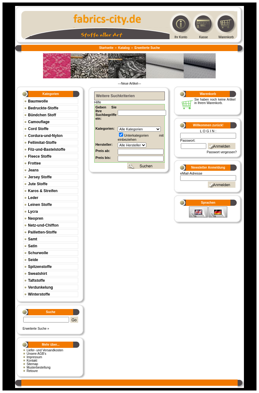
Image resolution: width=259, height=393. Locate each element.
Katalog (124, 48)
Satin (32, 246)
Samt (32, 239)
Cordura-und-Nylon (45, 136)
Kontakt (32, 360)
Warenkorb (226, 37)
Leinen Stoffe (40, 204)
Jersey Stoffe (39, 177)
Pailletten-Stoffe (42, 232)
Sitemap (32, 364)
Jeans (33, 170)
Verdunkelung (40, 287)
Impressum (34, 357)
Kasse (203, 37)
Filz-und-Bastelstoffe (46, 149)
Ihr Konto (181, 37)
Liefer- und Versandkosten (45, 350)
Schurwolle (38, 253)
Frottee (34, 163)
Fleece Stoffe (39, 156)
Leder (33, 198)
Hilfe (97, 102)
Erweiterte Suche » (36, 328)
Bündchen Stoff (42, 115)
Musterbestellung (39, 367)
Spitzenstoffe (39, 267)
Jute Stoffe (37, 184)
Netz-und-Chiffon (43, 225)
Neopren (35, 218)
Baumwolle (38, 101)
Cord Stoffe (38, 129)
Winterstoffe (39, 294)
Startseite (106, 48)
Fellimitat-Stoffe (42, 142)
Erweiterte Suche (147, 48)
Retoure (32, 371)
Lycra (33, 211)
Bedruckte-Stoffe (43, 108)
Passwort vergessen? (222, 152)
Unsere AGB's (36, 353)
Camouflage (39, 122)
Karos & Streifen (42, 191)
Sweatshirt (37, 273)
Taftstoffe (36, 280)
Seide (33, 260)
